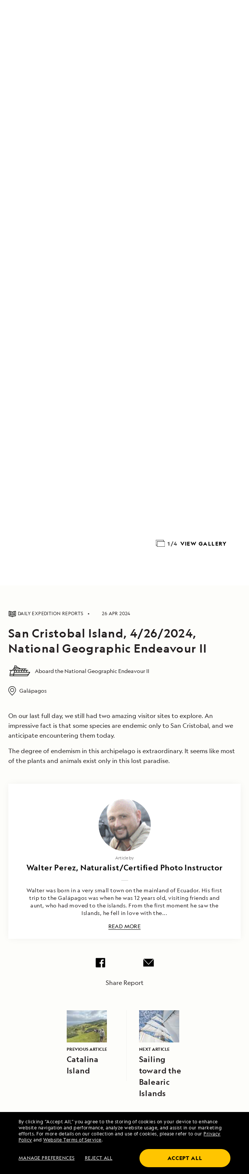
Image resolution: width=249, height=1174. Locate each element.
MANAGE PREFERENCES (47, 1158)
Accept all (185, 1158)
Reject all (99, 1158)
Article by (124, 858)
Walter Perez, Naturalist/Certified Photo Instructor (125, 867)
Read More (124, 926)
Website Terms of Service (72, 1140)
